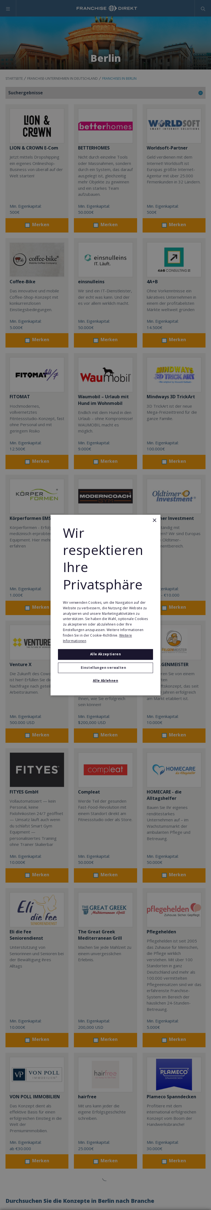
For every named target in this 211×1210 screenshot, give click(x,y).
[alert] (105, 605)
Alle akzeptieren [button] (105, 654)
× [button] (154, 521)
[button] (105, 668)
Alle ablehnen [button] (105, 680)
